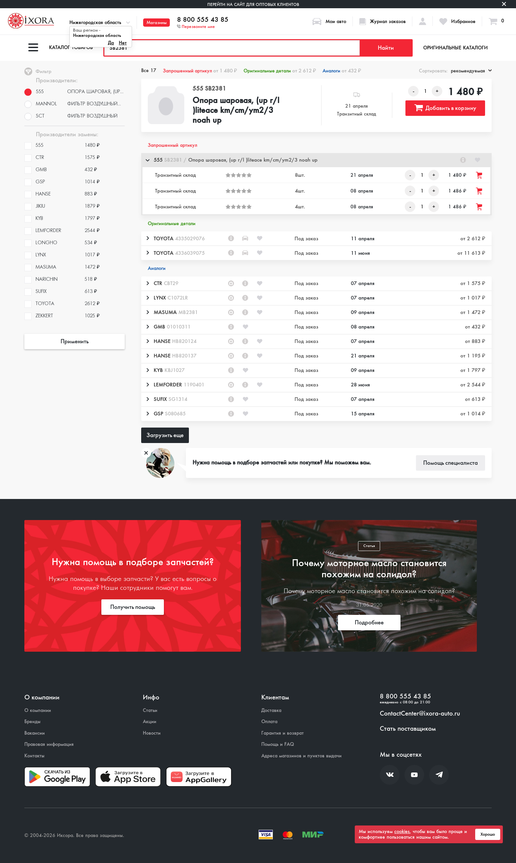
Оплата (269, 721)
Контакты (34, 756)
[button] (316, 160)
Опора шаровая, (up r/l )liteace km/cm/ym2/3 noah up (236, 110)
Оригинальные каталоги (455, 47)
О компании (37, 710)
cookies (402, 831)
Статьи (150, 710)
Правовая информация (49, 744)
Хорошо (487, 834)
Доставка (271, 710)
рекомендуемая (471, 71)
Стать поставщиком (408, 728)
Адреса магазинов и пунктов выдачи (301, 756)
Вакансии (34, 733)
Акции (149, 721)
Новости (152, 733)
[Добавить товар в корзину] (479, 175)
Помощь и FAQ (277, 744)
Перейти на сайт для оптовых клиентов (253, 4)
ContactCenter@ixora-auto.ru (420, 713)
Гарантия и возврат (282, 733)
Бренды (32, 721)
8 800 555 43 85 (202, 19)
